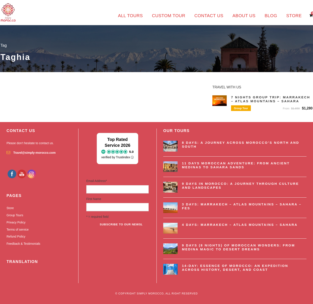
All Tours (130, 15)
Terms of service (18, 229)
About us (244, 15)
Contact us (208, 15)
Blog (271, 15)
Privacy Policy (16, 222)
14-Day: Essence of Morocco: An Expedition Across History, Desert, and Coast (235, 267)
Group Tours (15, 215)
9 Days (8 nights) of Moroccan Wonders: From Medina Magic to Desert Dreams (238, 247)
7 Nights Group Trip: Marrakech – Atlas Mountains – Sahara (270, 99)
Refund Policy (16, 236)
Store (294, 15)
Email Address (96, 181)
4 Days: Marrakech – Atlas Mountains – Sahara (240, 224)
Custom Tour (168, 15)
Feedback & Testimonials (23, 243)
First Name (93, 199)
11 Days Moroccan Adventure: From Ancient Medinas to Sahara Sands (236, 165)
